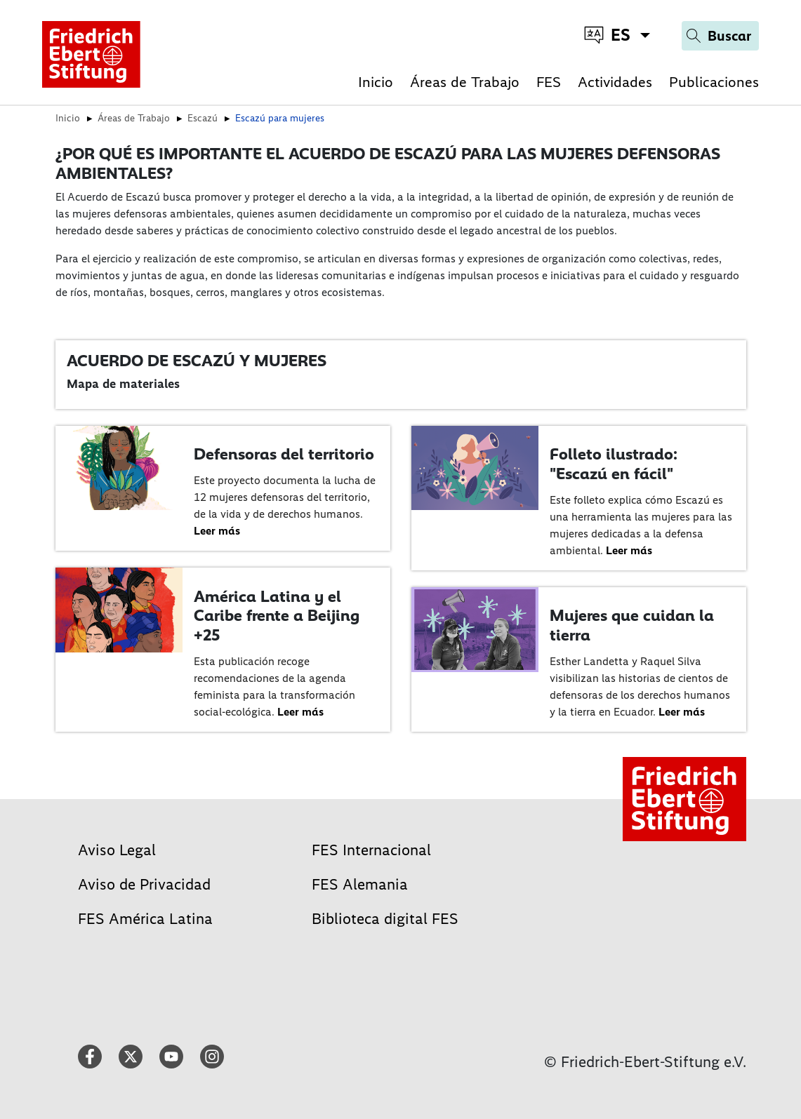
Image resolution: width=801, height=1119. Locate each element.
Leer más (217, 530)
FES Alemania (360, 884)
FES (548, 82)
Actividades (615, 82)
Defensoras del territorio (284, 454)
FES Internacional (371, 849)
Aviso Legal (117, 849)
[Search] (720, 36)
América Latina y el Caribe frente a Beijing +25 (276, 616)
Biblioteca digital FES (385, 918)
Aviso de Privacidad (144, 884)
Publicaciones (714, 82)
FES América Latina (145, 918)
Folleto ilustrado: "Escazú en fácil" (613, 463)
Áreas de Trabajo (464, 82)
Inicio (375, 82)
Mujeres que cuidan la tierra (632, 625)
